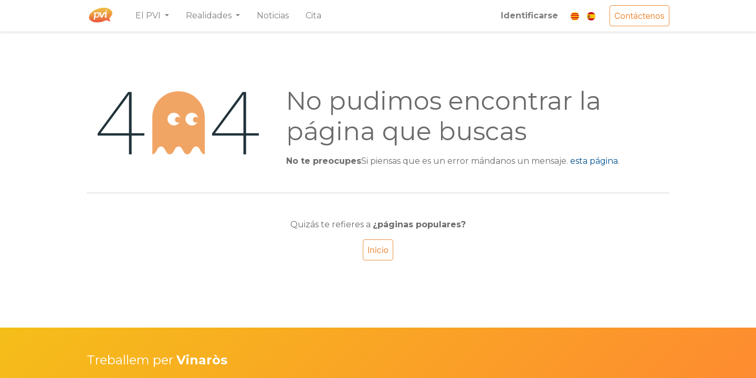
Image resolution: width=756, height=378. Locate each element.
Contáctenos (639, 15)
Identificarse (529, 15)
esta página (594, 161)
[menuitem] (272, 15)
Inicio (378, 250)
